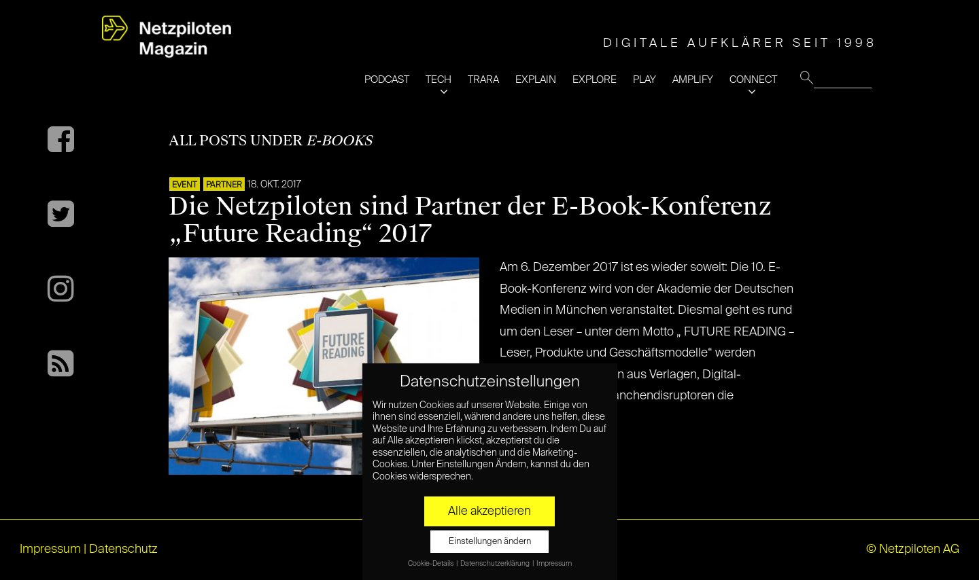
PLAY (644, 80)
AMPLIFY (692, 80)
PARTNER (224, 185)
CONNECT (753, 80)
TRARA (483, 80)
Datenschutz (123, 549)
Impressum (50, 549)
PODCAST (386, 80)
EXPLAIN (535, 80)
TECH (438, 80)
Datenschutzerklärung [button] (495, 563)
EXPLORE (594, 80)
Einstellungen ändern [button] (490, 541)
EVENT (184, 185)
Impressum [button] (554, 563)
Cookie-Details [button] (431, 563)
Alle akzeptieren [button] (489, 511)
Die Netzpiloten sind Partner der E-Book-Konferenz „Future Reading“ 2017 (470, 220)
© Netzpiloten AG (912, 549)
